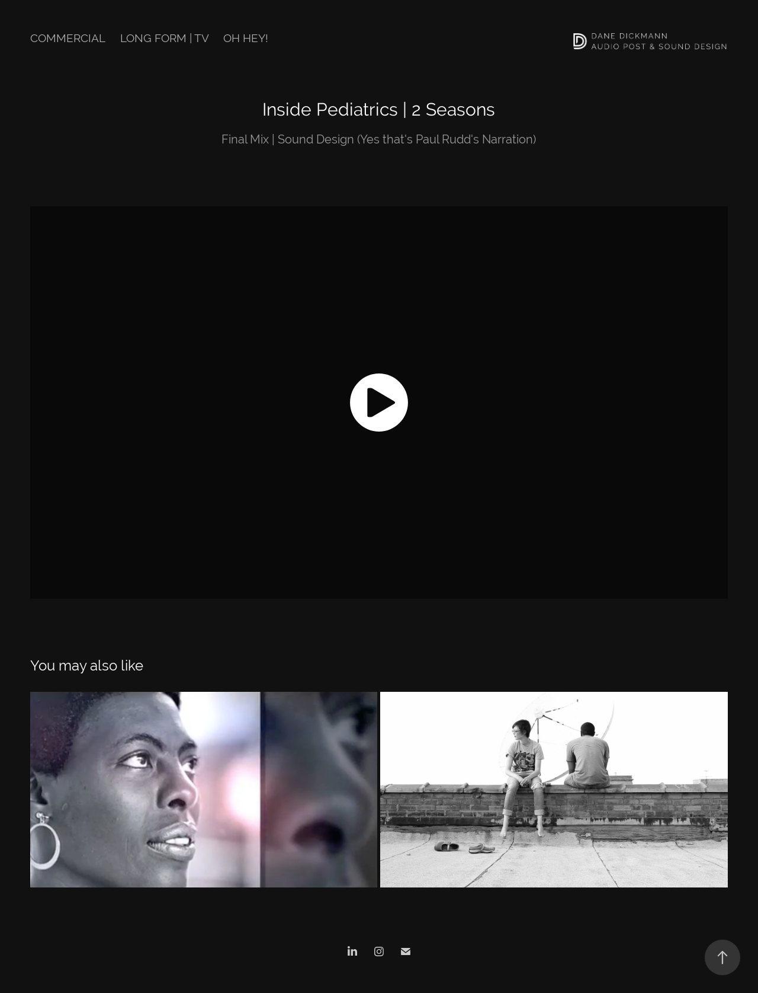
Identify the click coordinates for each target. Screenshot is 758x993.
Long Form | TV (164, 37)
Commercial (67, 37)
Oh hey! (245, 37)
